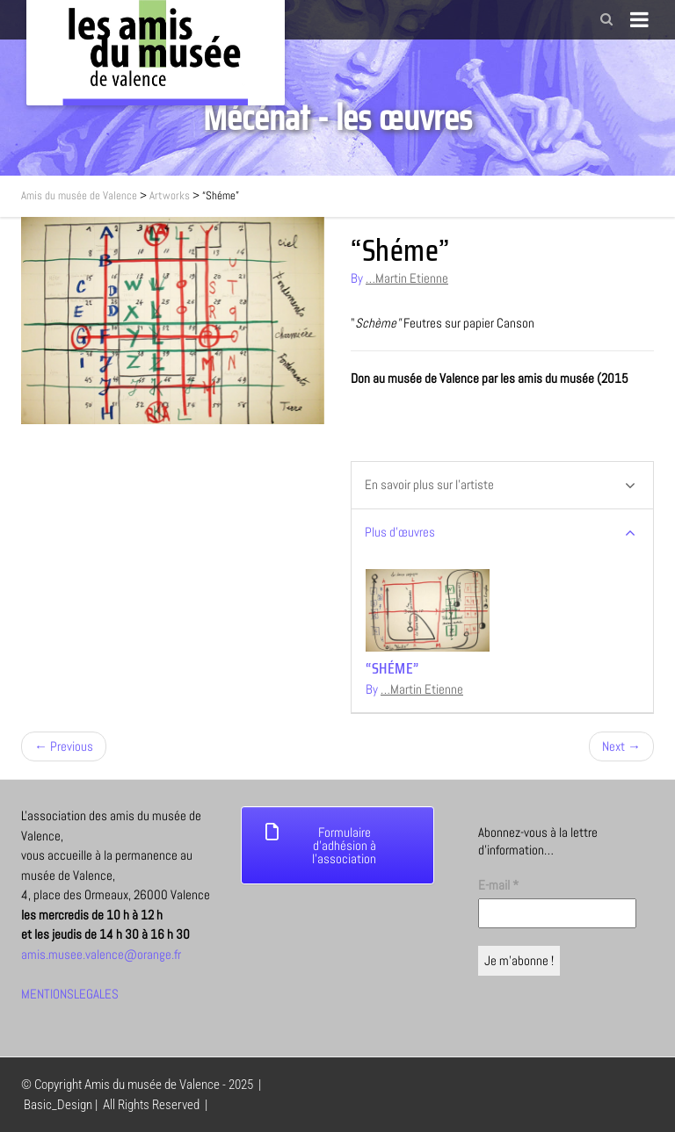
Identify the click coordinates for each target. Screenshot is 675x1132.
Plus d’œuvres (500, 532)
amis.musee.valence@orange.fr (101, 954)
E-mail (498, 884)
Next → (621, 746)
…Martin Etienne (407, 278)
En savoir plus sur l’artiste (500, 485)
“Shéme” (392, 668)
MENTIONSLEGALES (70, 993)
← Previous (63, 746)
